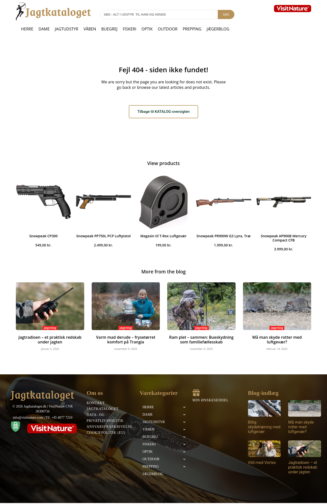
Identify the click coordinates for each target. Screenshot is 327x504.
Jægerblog (218, 29)
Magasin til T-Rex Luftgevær (163, 237)
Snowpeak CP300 (43, 237)
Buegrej (109, 29)
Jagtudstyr (66, 29)
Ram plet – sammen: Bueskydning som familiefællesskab (201, 341)
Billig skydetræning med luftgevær (264, 428)
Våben (89, 29)
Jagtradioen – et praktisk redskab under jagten (50, 341)
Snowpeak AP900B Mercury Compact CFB (283, 239)
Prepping (192, 29)
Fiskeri (129, 29)
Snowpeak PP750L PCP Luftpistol (103, 237)
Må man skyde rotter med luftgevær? (277, 338)
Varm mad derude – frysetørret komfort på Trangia (126, 341)
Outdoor (167, 29)
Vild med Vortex (262, 463)
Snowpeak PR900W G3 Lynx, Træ (223, 237)
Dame (44, 29)
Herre (27, 29)
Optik (147, 29)
